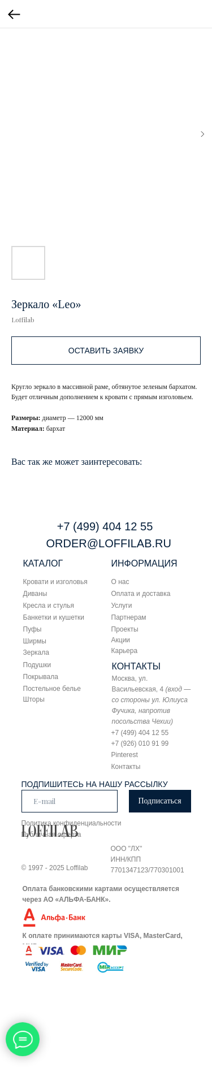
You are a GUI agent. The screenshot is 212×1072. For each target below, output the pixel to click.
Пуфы (32, 629)
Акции (121, 640)
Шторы (34, 699)
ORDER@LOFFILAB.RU (108, 543)
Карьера (124, 651)
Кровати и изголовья (55, 582)
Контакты (126, 767)
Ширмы (34, 641)
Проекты (125, 629)
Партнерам (128, 617)
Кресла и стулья (49, 606)
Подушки (37, 665)
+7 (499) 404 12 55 (105, 526)
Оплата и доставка (141, 594)
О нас (120, 582)
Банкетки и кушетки (53, 617)
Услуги (121, 606)
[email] (69, 801)
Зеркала (36, 652)
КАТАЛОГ (43, 563)
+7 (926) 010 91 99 (140, 743)
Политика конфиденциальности (71, 823)
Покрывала (40, 677)
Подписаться (159, 801)
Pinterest (124, 755)
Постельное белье (52, 689)
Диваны (35, 594)
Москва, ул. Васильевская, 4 (151, 700)
